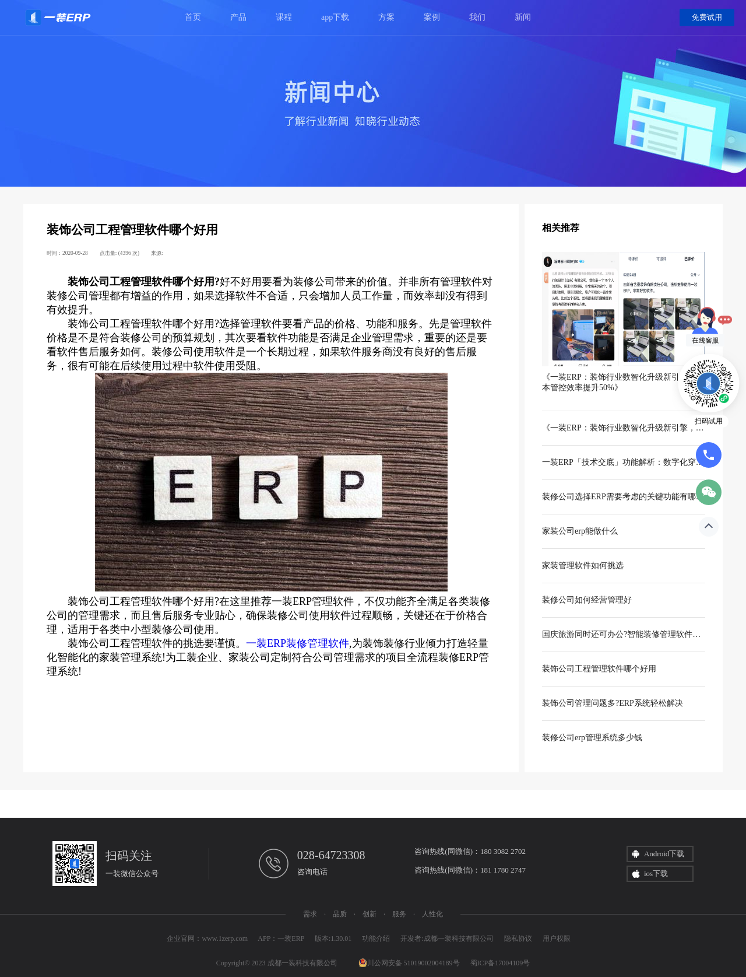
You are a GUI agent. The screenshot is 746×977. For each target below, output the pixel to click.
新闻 (523, 17)
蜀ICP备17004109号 (500, 963)
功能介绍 (376, 938)
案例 (432, 17)
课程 (284, 17)
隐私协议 (518, 938)
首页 (193, 17)
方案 (386, 17)
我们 (477, 17)
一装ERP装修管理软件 (297, 643)
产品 (238, 17)
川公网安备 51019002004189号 (409, 963)
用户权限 (557, 938)
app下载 (335, 17)
